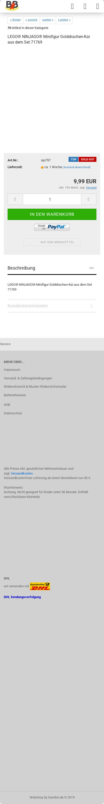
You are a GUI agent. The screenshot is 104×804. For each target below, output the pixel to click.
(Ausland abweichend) (77, 167)
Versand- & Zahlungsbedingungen (28, 378)
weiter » (47, 20)
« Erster (15, 20)
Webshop (36, 797)
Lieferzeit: (15, 167)
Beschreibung (21, 268)
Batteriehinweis (15, 395)
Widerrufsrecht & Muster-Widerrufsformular (35, 386)
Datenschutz (13, 413)
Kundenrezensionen (28, 305)
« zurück (31, 20)
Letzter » (64, 20)
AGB (7, 405)
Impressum (12, 370)
